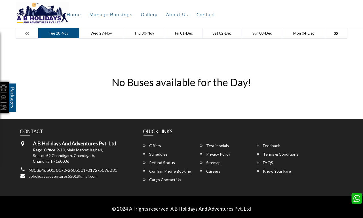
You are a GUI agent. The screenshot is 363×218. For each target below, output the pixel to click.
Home (74, 14)
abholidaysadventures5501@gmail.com (63, 176)
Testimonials (214, 145)
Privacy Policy (215, 154)
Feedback (268, 145)
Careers (210, 171)
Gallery (149, 14)
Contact (206, 14)
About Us (177, 14)
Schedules (155, 154)
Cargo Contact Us (162, 179)
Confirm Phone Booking (167, 171)
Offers (152, 145)
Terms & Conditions (277, 154)
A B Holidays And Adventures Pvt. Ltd (210, 209)
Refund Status (159, 162)
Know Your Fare (274, 171)
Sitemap (210, 162)
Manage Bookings (110, 14)
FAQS (265, 162)
